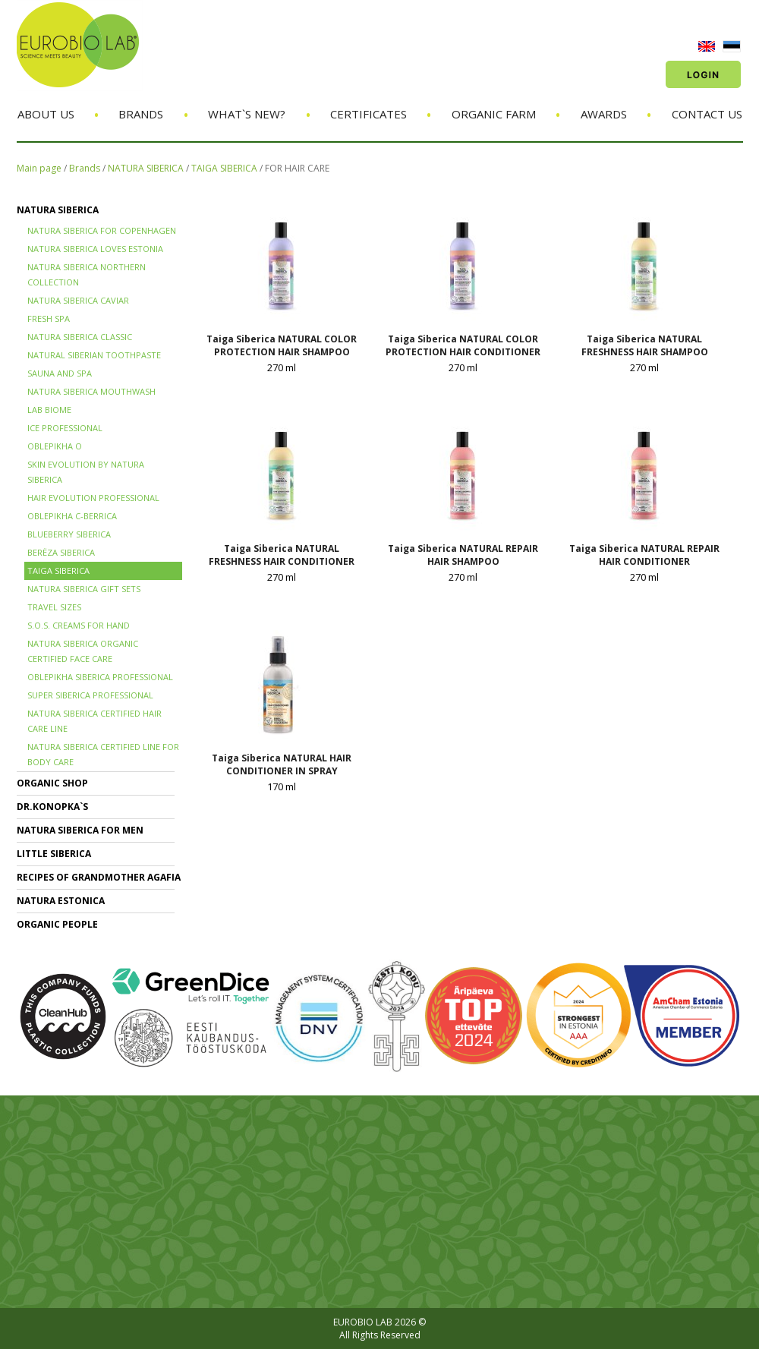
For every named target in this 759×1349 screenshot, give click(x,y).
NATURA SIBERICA (146, 168)
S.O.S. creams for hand (78, 625)
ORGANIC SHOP (52, 783)
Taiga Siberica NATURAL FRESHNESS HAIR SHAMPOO (644, 345)
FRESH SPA (48, 318)
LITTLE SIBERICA (54, 853)
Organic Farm (494, 113)
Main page (39, 168)
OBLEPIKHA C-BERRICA (72, 516)
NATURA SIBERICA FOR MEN (80, 830)
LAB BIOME (49, 409)
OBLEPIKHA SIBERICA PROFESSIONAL (100, 676)
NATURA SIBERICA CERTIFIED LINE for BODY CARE (103, 754)
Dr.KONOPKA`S (52, 806)
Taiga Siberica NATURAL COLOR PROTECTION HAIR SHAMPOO (281, 345)
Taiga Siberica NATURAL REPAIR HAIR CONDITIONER (644, 555)
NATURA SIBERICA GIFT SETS (83, 588)
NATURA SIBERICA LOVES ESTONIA (95, 248)
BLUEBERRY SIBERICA (69, 534)
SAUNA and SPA (59, 373)
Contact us (707, 113)
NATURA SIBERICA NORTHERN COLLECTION (86, 274)
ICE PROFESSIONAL (64, 427)
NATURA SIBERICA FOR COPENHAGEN (101, 230)
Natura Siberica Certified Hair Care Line (94, 721)
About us (45, 113)
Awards (604, 113)
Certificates (368, 113)
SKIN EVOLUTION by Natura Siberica (85, 472)
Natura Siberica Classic (79, 336)
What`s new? (246, 113)
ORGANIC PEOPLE (57, 924)
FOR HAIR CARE (297, 168)
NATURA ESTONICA (61, 900)
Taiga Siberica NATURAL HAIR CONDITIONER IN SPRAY (281, 764)
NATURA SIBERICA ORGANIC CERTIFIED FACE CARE (82, 651)
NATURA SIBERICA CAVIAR (78, 300)
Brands (140, 113)
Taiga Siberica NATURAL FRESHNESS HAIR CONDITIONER (281, 555)
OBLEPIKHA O (54, 446)
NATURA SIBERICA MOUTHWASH (91, 391)
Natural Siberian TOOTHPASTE (94, 355)
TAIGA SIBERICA (224, 168)
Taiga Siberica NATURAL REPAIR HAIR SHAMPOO (463, 555)
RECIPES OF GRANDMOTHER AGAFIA (99, 877)
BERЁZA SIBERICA (61, 552)
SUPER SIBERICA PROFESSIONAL (90, 695)
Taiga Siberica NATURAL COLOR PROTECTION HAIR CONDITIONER (463, 345)
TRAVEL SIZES (54, 607)
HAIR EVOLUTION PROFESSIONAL (93, 497)
